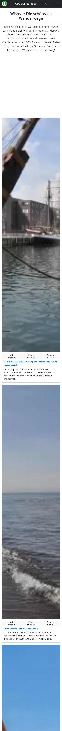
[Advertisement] (31, 84)
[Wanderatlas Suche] (46, 3)
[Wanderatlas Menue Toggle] (56, 3)
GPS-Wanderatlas (25, 3)
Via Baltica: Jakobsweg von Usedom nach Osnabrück (30, 363)
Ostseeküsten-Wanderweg (21, 628)
